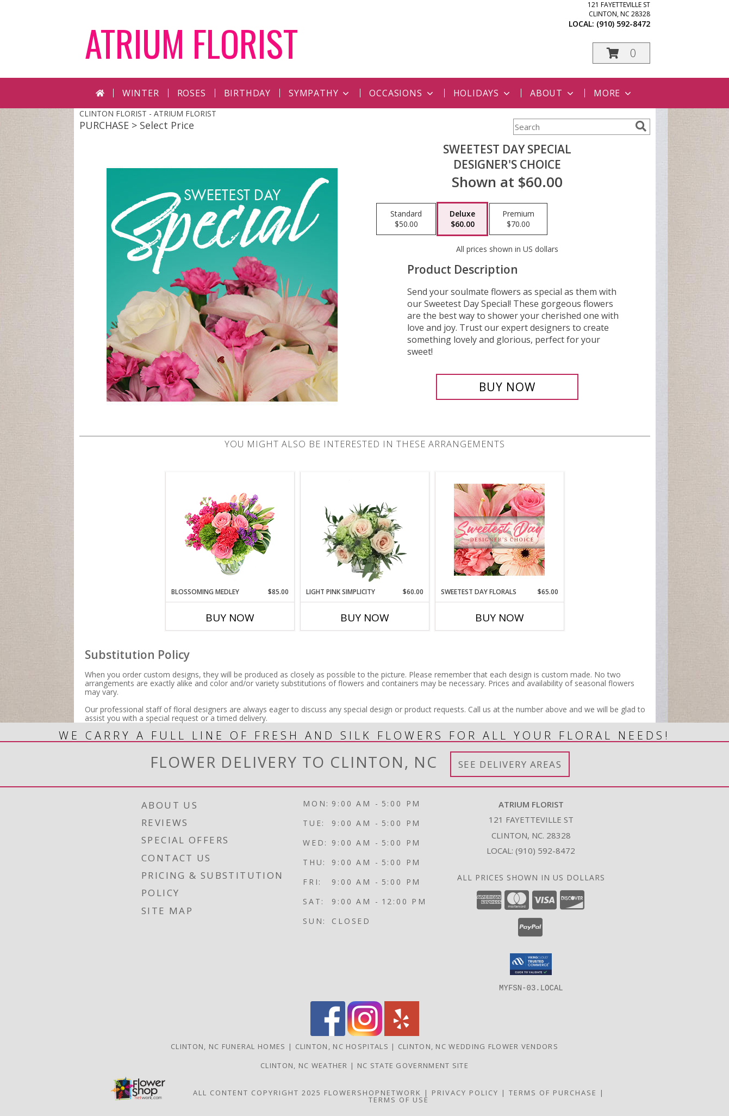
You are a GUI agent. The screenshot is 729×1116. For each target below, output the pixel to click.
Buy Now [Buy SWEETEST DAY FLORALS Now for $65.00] (499, 618)
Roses (191, 93)
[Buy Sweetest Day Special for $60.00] (507, 387)
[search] (641, 126)
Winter (140, 93)
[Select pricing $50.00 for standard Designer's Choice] (406, 219)
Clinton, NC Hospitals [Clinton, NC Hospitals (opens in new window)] (342, 1046)
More (613, 93)
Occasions (402, 93)
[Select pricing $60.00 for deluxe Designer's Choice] (462, 219)
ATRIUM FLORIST (191, 42)
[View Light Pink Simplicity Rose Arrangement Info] (364, 529)
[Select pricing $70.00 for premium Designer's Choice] (518, 219)
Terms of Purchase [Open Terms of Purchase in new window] (553, 1092)
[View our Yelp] (401, 1032)
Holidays (482, 93)
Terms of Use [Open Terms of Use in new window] (399, 1099)
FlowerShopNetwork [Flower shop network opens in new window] (372, 1092)
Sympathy (320, 93)
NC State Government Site (413, 1065)
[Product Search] (572, 126)
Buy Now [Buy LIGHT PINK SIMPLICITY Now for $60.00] (364, 618)
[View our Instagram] (364, 1032)
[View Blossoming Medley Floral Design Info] (229, 529)
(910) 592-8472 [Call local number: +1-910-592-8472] (623, 24)
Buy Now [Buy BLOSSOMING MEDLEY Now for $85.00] (229, 618)
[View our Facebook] (327, 1032)
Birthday (247, 93)
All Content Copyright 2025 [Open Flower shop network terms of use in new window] (257, 1092)
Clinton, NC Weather (304, 1065)
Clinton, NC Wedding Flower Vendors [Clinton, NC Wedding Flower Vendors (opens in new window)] (478, 1046)
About (553, 93)
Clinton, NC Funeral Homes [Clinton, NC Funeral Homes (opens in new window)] (228, 1046)
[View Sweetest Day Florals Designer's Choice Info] (499, 529)
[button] (621, 53)
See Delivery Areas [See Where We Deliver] (510, 764)
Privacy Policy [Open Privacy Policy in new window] (465, 1092)
